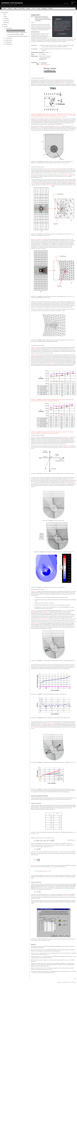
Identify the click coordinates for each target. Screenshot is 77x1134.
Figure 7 (66, 445)
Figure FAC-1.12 (45, 618)
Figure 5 (49, 184)
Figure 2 (38, 127)
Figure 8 (70, 478)
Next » (75, 12)
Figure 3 (57, 172)
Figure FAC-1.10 (34, 610)
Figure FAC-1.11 (64, 610)
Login (72, 3)
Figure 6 (34, 437)
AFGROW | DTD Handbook (12, 3)
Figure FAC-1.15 (65, 895)
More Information (62, 33)
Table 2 (34, 354)
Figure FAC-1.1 (62, 82)
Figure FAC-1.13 (49, 723)
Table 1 (34, 347)
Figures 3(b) (34, 239)
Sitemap (59, 982)
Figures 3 (48, 168)
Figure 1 (58, 126)
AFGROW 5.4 (58, 19)
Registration (73, 2)
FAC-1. (55, 168)
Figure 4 (66, 174)
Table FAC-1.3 (34, 865)
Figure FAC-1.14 (39, 724)
